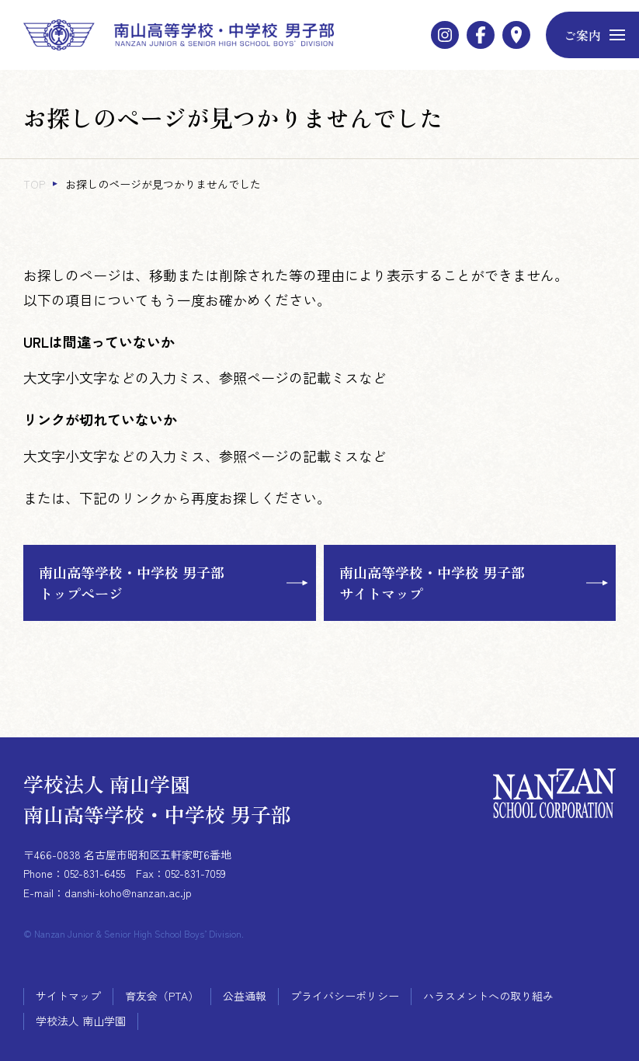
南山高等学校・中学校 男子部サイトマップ (432, 582)
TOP (34, 184)
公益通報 (244, 996)
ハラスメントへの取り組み (488, 996)
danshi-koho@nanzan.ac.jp (128, 892)
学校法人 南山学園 (81, 1020)
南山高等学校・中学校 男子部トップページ (131, 582)
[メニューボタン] (592, 35)
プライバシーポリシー (344, 996)
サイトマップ (68, 996)
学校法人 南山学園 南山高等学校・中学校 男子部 (157, 798)
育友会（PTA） (162, 996)
